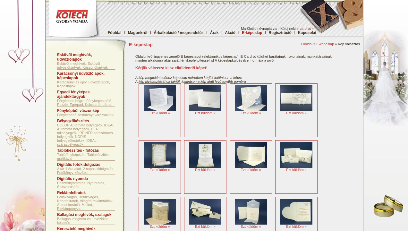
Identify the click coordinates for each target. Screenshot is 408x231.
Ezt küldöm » (159, 113)
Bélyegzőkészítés (73, 121)
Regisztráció (280, 32)
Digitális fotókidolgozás (78, 164)
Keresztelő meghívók (76, 229)
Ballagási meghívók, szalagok (84, 214)
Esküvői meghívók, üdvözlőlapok (74, 57)
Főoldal (115, 32)
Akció (230, 32)
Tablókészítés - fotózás (78, 150)
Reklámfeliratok (71, 193)
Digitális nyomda (72, 178)
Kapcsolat (307, 32)
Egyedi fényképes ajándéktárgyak (73, 94)
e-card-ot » (305, 28)
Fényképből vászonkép (78, 110)
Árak (214, 32)
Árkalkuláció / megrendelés (178, 32)
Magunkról (138, 32)
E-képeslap (325, 44)
